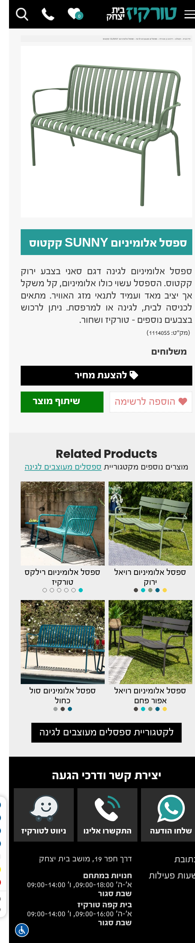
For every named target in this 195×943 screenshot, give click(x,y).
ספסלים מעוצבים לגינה (137, 39)
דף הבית (178, 39)
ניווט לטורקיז (34, 831)
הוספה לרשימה (142, 401)
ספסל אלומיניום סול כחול (53, 695)
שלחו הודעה (162, 831)
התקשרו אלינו (98, 831)
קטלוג (169, 39)
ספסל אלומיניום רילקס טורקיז (54, 577)
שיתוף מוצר (53, 401)
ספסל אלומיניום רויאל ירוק (141, 577)
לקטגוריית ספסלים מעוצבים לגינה (97, 732)
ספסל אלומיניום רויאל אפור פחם (141, 695)
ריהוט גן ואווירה (157, 39)
